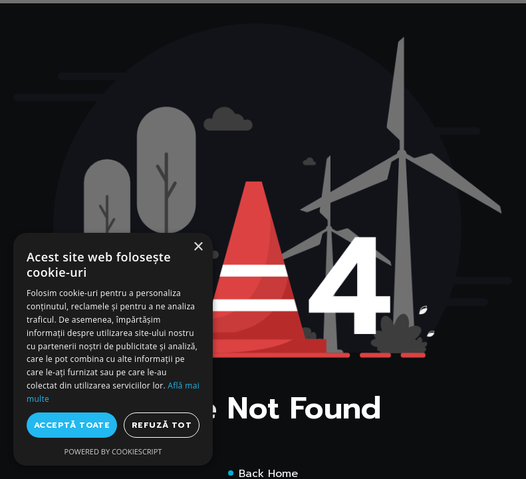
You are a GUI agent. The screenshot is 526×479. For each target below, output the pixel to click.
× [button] (198, 247)
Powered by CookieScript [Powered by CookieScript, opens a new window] (113, 451)
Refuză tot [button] (162, 425)
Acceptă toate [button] (72, 425)
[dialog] (113, 349)
